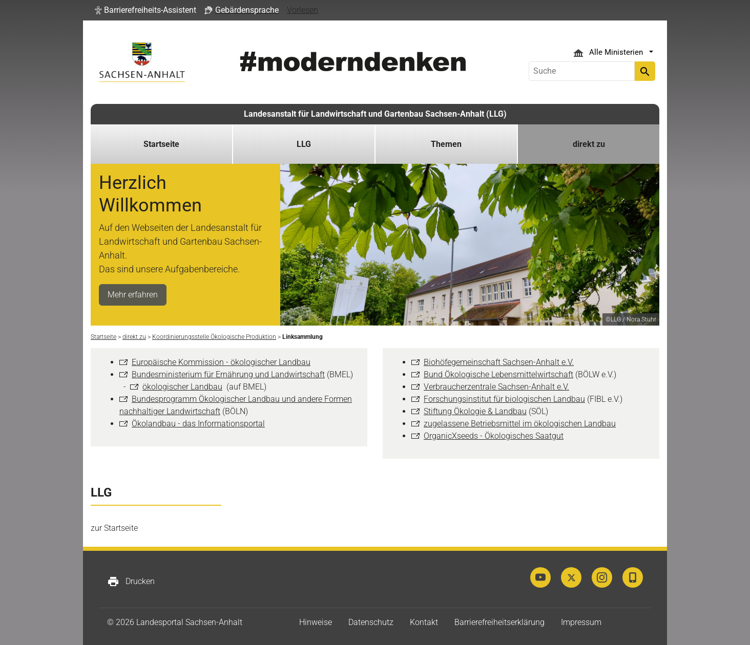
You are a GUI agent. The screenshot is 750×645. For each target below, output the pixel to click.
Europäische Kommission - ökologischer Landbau (221, 362)
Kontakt (424, 622)
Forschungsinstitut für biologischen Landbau (504, 399)
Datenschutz (370, 622)
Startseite (161, 144)
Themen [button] (446, 144)
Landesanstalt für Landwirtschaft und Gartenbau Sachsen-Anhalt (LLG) (375, 114)
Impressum (581, 622)
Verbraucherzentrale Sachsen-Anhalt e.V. (496, 387)
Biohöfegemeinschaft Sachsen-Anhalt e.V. (499, 362)
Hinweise (315, 622)
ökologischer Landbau (182, 387)
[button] (145, 10)
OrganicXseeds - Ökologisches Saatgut (494, 436)
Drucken (131, 581)
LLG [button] (304, 144)
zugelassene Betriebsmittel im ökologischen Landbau (520, 423)
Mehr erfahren (133, 294)
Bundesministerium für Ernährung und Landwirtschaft (228, 374)
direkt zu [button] (589, 144)
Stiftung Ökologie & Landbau (475, 411)
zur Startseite (114, 528)
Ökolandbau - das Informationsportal (198, 423)
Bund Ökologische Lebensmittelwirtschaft (498, 374)
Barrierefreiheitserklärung (499, 622)
